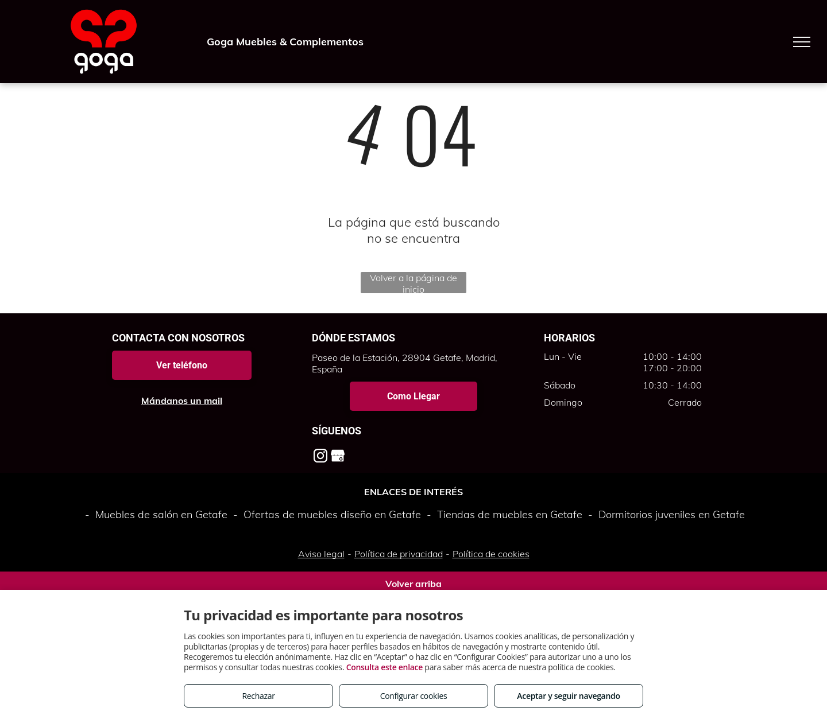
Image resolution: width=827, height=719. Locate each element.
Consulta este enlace (384, 667)
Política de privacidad (398, 553)
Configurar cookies (413, 695)
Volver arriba (413, 583)
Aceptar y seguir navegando (568, 695)
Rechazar (258, 695)
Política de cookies (491, 553)
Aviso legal (321, 553)
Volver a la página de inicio (413, 282)
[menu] (802, 42)
